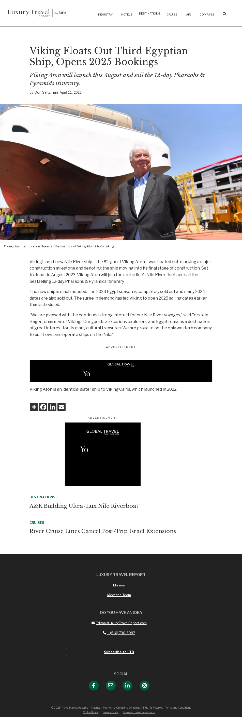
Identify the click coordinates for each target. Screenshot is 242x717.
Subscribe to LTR (119, 652)
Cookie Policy (90, 712)
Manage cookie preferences (139, 712)
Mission (119, 585)
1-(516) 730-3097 (119, 633)
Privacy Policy (110, 712)
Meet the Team (119, 595)
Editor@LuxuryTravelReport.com (119, 623)
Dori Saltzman (46, 92)
